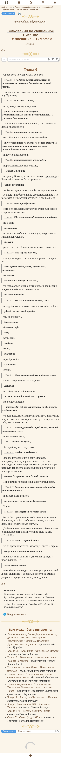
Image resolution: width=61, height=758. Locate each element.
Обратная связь (24, 731)
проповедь (51, 176)
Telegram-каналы (16, 614)
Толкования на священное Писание (30, 33)
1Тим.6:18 (8, 512)
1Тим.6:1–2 (9, 80)
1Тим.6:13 (8, 428)
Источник (30, 44)
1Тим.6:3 (8, 101)
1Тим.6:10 (8, 253)
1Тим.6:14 (8, 452)
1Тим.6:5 (8, 160)
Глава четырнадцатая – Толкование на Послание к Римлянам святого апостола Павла (30, 687)
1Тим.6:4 (8, 132)
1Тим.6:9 (8, 217)
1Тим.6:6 (8, 203)
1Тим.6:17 (8, 487)
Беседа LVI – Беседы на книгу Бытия (29, 710)
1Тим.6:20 (8, 541)
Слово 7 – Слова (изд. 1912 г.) (24, 717)
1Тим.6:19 (7, 535)
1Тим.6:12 (8, 375)
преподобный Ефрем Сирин (29, 21)
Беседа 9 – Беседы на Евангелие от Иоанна (32, 697)
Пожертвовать (8, 14)
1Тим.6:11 (8, 301)
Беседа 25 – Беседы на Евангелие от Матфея (33, 650)
